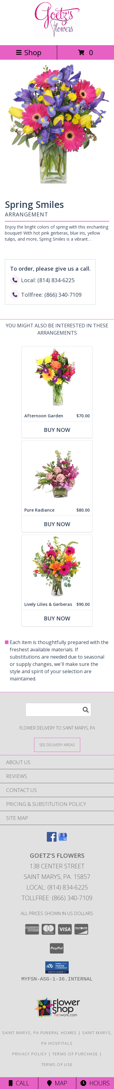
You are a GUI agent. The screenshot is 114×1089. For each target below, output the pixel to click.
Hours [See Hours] (95, 1083)
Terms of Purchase (75, 1054)
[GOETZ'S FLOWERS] (56, 36)
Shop (28, 52)
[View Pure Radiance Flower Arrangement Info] (57, 473)
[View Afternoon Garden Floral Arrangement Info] (57, 378)
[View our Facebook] (52, 839)
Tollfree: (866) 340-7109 (57, 898)
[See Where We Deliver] (57, 744)
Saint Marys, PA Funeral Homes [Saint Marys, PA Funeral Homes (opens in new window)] (39, 1032)
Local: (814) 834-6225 (57, 887)
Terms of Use (57, 1064)
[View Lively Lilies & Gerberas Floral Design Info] (57, 567)
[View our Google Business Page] (62, 839)
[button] (57, 967)
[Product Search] (58, 710)
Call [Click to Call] (19, 1083)
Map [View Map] (57, 1083)
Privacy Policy (29, 1054)
